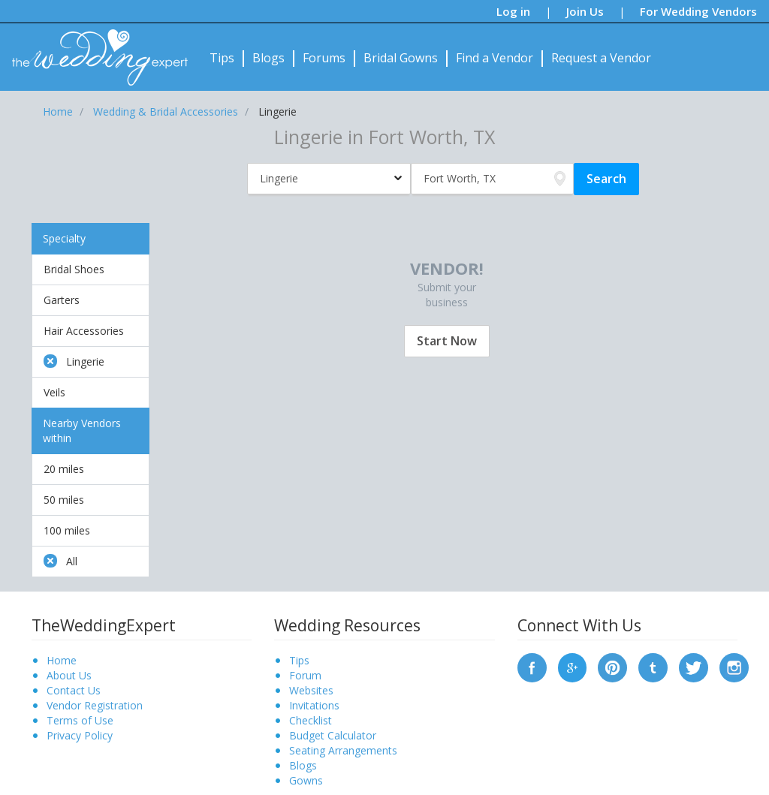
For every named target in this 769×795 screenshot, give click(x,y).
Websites (311, 690)
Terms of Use (80, 720)
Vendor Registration (95, 705)
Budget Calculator (332, 735)
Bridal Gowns (400, 58)
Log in (513, 11)
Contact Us (74, 690)
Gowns (306, 780)
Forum (305, 675)
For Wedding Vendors (698, 11)
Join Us (585, 11)
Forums (324, 58)
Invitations (314, 705)
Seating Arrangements (343, 750)
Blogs (268, 58)
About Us (69, 675)
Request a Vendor (601, 58)
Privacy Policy (80, 735)
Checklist (310, 720)
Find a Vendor (494, 58)
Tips (222, 58)
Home (62, 660)
